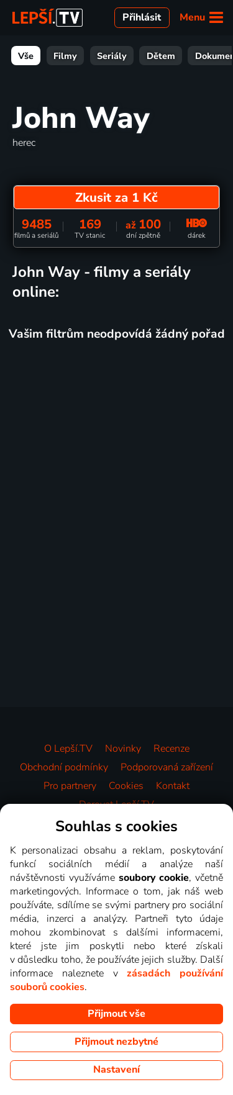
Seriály (112, 56)
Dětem (161, 56)
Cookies (126, 786)
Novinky (123, 748)
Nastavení (116, 1069)
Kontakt (173, 786)
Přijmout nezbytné (116, 1041)
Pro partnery (69, 786)
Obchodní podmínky (64, 767)
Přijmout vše (116, 1014)
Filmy (65, 56)
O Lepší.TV (68, 748)
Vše (26, 56)
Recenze (171, 748)
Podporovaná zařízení (167, 767)
